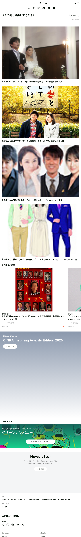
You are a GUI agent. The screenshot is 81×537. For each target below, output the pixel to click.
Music (4, 499)
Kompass (9, 507)
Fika (3, 507)
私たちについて (6, 533)
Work (54, 499)
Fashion (67, 499)
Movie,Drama (22, 499)
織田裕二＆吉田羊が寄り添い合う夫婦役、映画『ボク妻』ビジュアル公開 (33, 141)
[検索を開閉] (75, 3)
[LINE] (54, 8)
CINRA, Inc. (10, 515)
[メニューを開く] (78, 3)
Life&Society (46, 499)
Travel (60, 499)
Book (37, 499)
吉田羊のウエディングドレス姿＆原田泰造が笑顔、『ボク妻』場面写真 (32, 82)
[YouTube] (48, 8)
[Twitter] (34, 8)
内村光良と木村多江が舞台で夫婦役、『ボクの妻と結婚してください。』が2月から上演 (39, 259)
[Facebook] (44, 8)
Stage (31, 499)
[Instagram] (39, 8)
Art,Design (12, 499)
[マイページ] (2, 3)
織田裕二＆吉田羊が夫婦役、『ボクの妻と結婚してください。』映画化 (32, 200)
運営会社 (43, 533)
